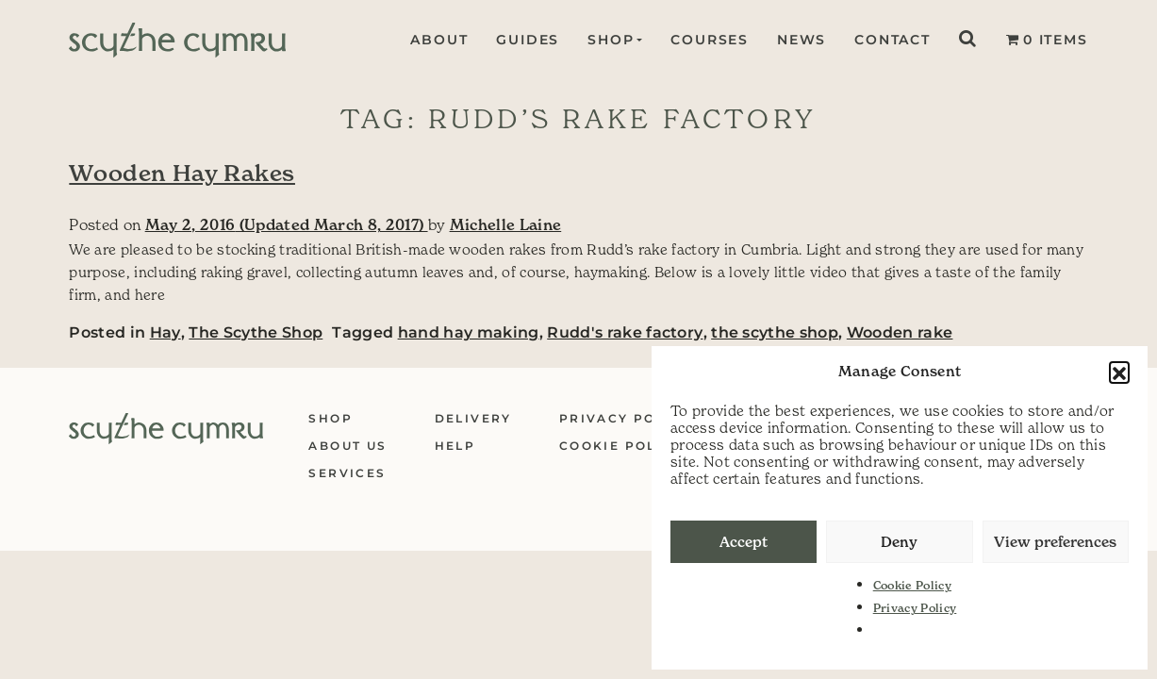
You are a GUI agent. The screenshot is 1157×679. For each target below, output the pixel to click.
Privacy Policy (915, 608)
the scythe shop (774, 332)
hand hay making (468, 332)
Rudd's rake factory (624, 332)
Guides (525, 39)
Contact (892, 39)
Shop (609, 39)
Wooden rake (900, 332)
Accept (743, 542)
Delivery (473, 418)
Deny (899, 542)
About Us (347, 446)
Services (347, 473)
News (801, 39)
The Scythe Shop (255, 332)
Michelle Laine (506, 224)
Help (455, 446)
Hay (165, 332)
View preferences (1055, 542)
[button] (1119, 371)
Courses (709, 39)
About (437, 39)
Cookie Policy (912, 585)
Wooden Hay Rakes (182, 173)
